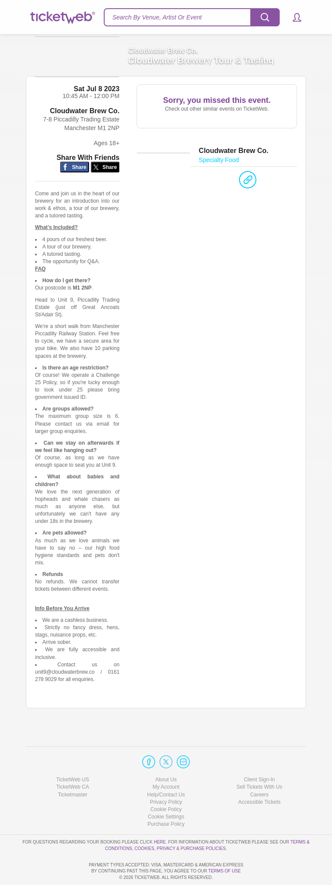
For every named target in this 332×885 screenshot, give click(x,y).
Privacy (166, 823)
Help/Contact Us (166, 770)
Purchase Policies (203, 823)
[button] (292, 17)
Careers (259, 770)
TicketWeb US (72, 755)
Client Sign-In (259, 755)
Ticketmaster (72, 770)
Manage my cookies (166, 792)
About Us (165, 755)
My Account (166, 763)
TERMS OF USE (224, 871)
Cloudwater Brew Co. (84, 127)
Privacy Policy (166, 777)
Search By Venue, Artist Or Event (157, 17)
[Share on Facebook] (74, 183)
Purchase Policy (166, 799)
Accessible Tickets (259, 777)
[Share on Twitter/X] (105, 183)
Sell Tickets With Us (259, 763)
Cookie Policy (166, 785)
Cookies (144, 823)
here (160, 817)
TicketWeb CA (72, 763)
